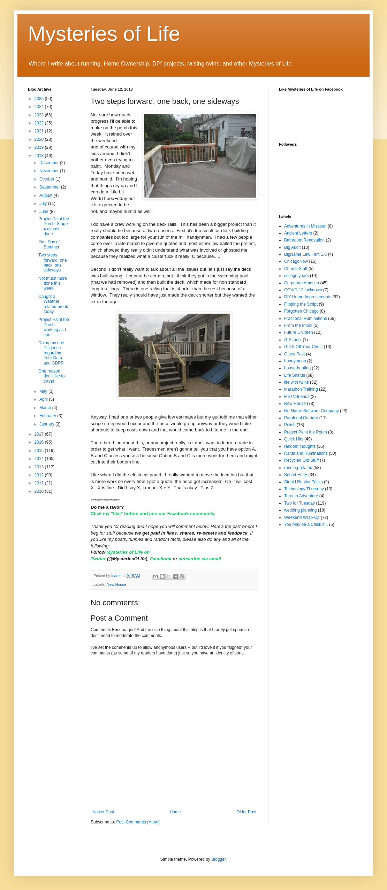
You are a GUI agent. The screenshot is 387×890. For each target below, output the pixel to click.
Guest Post (294, 354)
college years (296, 275)
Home (175, 812)
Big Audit (292, 247)
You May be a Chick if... (306, 524)
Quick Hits (293, 439)
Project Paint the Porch (305, 432)
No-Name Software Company (311, 410)
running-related (298, 467)
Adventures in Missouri (305, 226)
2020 (40, 139)
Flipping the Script (301, 304)
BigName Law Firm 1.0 (305, 254)
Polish (290, 424)
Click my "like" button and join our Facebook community (152, 513)
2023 (40, 115)
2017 (40, 434)
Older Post (246, 812)
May (43, 391)
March (45, 407)
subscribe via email (200, 558)
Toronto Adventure (301, 495)
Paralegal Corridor (301, 417)
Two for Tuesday (299, 503)
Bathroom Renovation (304, 240)
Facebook (161, 558)
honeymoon (295, 361)
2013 (40, 467)
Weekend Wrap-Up (302, 517)
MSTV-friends (297, 396)
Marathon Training (301, 389)
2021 (40, 131)
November (49, 170)
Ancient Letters (298, 233)
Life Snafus (294, 375)
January (47, 424)
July (43, 203)
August (46, 195)
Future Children (298, 332)
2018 (40, 155)
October (47, 179)
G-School (293, 339)
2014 (40, 458)
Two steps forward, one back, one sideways (52, 263)
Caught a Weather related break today (53, 304)
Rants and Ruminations (306, 453)
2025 (40, 98)
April (44, 399)
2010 (40, 491)
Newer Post (103, 812)
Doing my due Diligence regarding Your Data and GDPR (51, 353)
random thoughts (300, 446)
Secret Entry (295, 474)
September (50, 187)
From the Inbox (298, 325)
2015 (40, 450)
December (49, 162)
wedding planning (300, 510)
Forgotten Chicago (301, 311)
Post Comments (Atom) (138, 822)
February (48, 415)
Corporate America (301, 283)
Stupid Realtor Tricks (303, 481)
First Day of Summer (49, 244)
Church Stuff (295, 268)
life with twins (296, 382)
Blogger (218, 859)
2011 (40, 483)
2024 (40, 106)
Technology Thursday (304, 488)
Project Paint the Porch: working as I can (53, 327)
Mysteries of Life (104, 33)
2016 (40, 442)
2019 (40, 147)
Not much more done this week (52, 283)
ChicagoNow (296, 261)
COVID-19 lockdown (303, 289)
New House (116, 584)
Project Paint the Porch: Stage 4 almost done (53, 226)
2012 (40, 475)
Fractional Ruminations (305, 318)
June (44, 211)
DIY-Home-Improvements (307, 296)
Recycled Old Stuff (301, 460)
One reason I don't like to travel (51, 376)
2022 (40, 123)
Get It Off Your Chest (303, 346)
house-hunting (297, 368)
